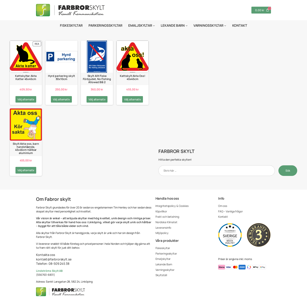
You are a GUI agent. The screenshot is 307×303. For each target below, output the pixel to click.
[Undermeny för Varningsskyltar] (225, 25)
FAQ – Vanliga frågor (230, 211)
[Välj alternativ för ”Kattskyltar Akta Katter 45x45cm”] (25, 99)
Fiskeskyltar (162, 248)
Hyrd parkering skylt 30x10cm (61, 77)
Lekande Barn (163, 264)
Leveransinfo (163, 227)
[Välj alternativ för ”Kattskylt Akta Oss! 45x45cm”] (132, 99)
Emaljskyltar (163, 259)
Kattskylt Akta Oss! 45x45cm (132, 77)
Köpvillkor (161, 211)
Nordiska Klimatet (166, 222)
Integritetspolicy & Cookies (172, 206)
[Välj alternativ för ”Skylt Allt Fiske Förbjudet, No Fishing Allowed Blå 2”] (97, 99)
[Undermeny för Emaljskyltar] (154, 25)
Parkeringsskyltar (166, 253)
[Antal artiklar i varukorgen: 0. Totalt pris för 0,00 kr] (261, 10)
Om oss (222, 206)
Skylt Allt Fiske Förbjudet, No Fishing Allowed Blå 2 (97, 79)
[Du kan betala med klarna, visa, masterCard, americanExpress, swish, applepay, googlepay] (244, 267)
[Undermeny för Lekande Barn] (187, 25)
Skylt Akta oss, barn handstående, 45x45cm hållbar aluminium (26, 148)
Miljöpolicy (162, 233)
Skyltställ (161, 275)
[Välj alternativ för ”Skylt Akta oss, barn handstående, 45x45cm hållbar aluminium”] (25, 170)
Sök (287, 170)
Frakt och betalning (167, 216)
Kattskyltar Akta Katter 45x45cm (25, 77)
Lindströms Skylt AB (49, 271)
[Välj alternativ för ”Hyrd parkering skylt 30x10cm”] (61, 99)
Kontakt (223, 216)
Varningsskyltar (165, 270)
